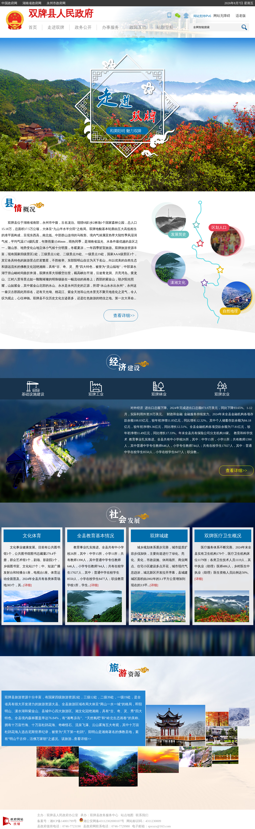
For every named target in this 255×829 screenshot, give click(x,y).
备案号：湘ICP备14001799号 (57, 821)
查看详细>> (124, 315)
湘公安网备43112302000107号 (102, 821)
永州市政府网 (56, 3)
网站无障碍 (221, 15)
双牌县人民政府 (61, 13)
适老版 (241, 15)
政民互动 (137, 27)
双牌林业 (159, 388)
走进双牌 (55, 27)
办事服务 (110, 27)
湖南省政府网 (31, 3)
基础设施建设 (32, 388)
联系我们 (142, 815)
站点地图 (127, 815)
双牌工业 (96, 388)
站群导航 (165, 27)
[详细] (27, 585)
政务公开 (83, 27)
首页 (33, 27)
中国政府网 (9, 3)
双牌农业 (222, 388)
